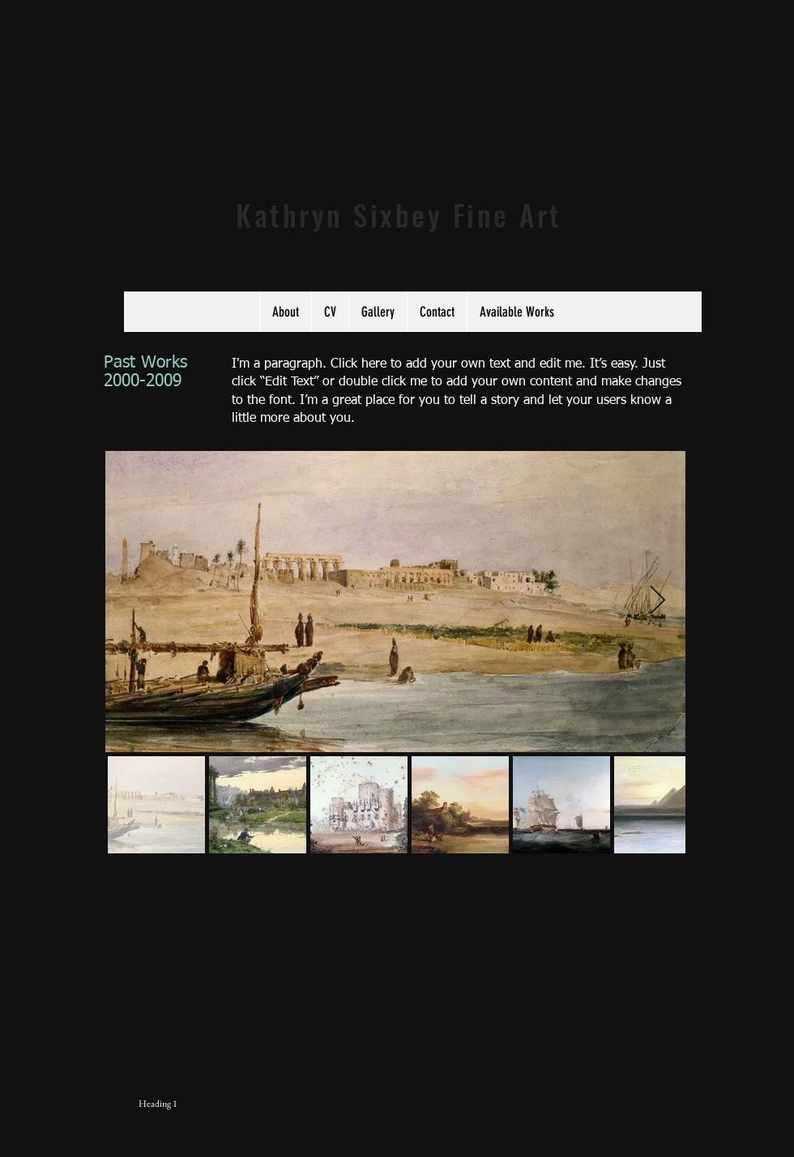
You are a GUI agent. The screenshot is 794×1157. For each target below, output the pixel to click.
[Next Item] (657, 601)
